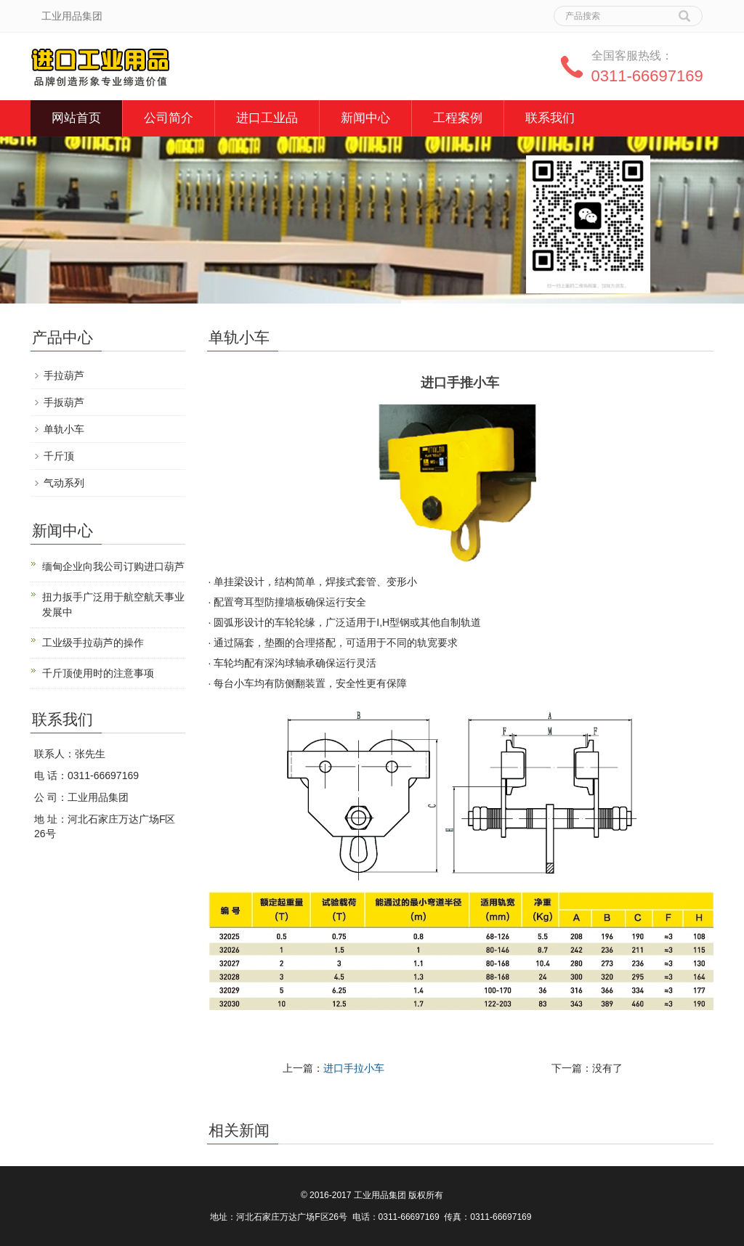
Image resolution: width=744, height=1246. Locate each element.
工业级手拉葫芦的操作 (93, 642)
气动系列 (64, 483)
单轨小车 (64, 429)
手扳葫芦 (64, 402)
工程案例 (457, 118)
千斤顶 (59, 456)
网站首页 (76, 118)
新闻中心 (365, 118)
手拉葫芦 (64, 375)
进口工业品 (267, 118)
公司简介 (168, 118)
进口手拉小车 (353, 1068)
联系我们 (550, 118)
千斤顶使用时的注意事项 (98, 673)
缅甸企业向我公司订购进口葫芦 (113, 566)
